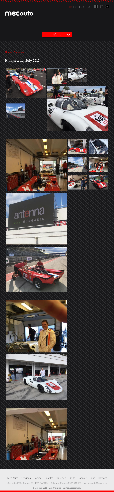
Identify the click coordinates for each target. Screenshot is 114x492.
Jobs (92, 478)
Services (26, 478)
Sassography (75, 488)
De (89, 6)
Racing (38, 478)
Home (8, 52)
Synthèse (57, 488)
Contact (102, 478)
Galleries (19, 52)
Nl (82, 6)
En (70, 6)
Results (49, 478)
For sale (82, 478)
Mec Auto (12, 478)
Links (72, 478)
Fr (76, 6)
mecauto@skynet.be (97, 483)
